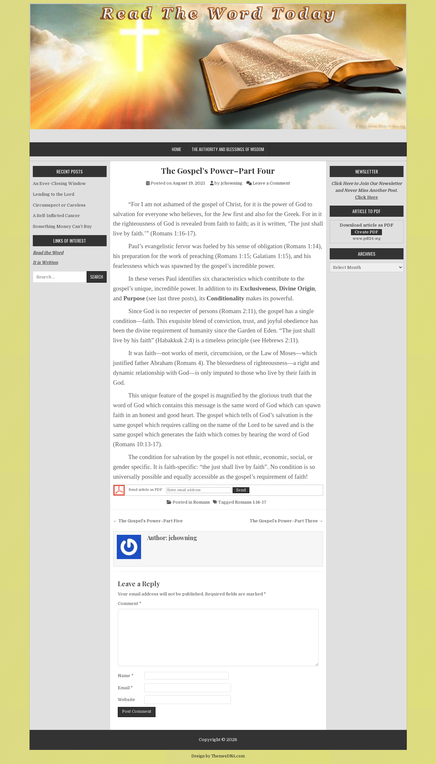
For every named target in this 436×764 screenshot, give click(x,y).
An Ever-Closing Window (59, 183)
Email (125, 687)
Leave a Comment (271, 183)
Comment (129, 603)
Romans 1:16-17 (250, 502)
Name (126, 675)
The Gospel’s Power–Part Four (218, 170)
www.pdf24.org (367, 238)
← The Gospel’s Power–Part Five (148, 520)
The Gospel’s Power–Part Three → (286, 520)
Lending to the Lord (53, 194)
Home (176, 149)
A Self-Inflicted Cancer (56, 215)
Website (126, 699)
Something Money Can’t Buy (62, 226)
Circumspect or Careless (59, 205)
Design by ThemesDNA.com (218, 756)
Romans (201, 502)
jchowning (231, 183)
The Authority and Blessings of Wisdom (228, 149)
